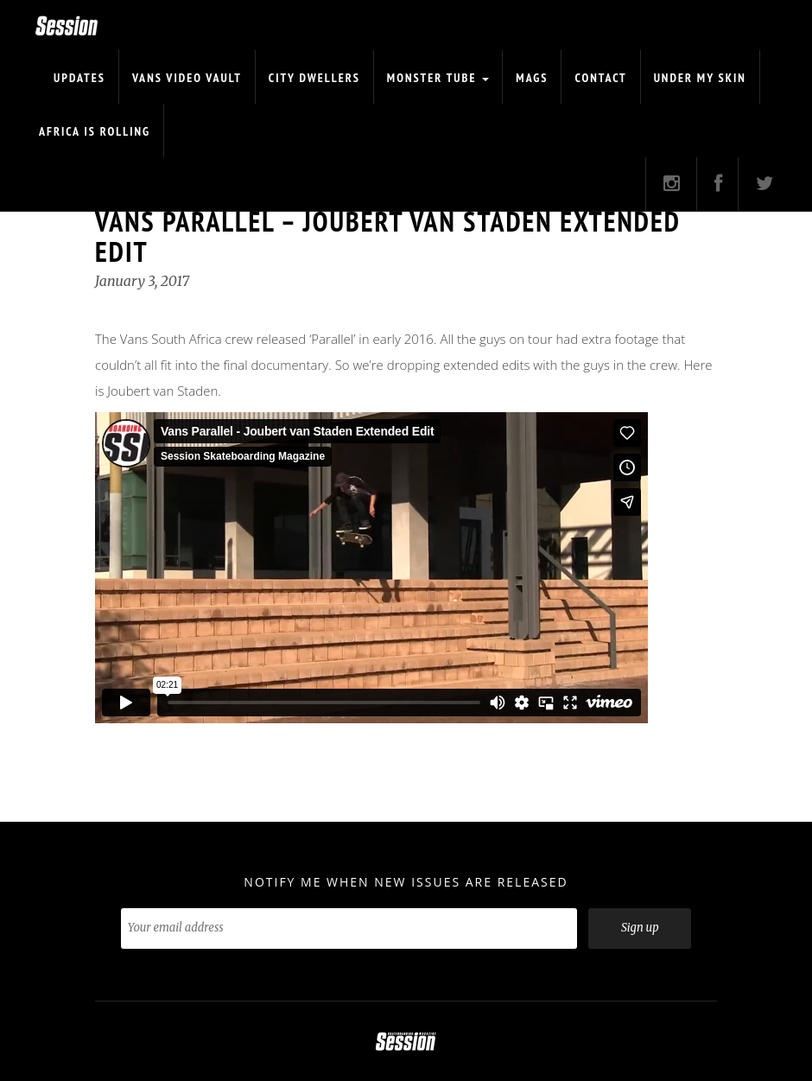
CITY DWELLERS (314, 78)
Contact (600, 78)
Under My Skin (700, 78)
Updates (79, 78)
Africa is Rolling (94, 131)
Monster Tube (438, 78)
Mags (532, 78)
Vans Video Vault (187, 78)
